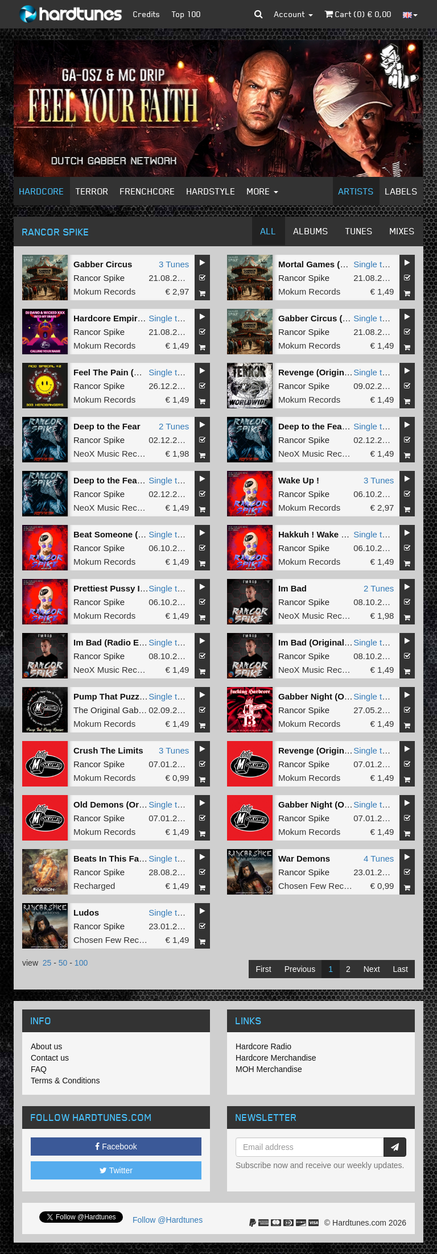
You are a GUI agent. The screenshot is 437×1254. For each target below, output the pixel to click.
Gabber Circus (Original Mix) (336, 318)
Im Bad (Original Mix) (321, 642)
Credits (146, 14)
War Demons (304, 858)
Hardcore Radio (263, 1046)
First (263, 969)
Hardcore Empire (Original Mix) (136, 318)
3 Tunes (174, 264)
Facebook (116, 1146)
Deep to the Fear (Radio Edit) (336, 426)
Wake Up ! (298, 480)
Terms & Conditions (65, 1080)
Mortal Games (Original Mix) (334, 264)
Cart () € (357, 14)
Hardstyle (211, 191)
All (269, 231)
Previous (300, 969)
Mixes (402, 231)
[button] (259, 14)
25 (47, 962)
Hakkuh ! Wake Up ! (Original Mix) (346, 534)
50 (63, 962)
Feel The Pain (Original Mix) (129, 372)
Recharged (94, 886)
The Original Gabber (112, 710)
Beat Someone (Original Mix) (131, 534)
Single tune (374, 264)
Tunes (359, 231)
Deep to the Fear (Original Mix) (135, 480)
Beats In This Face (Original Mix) (139, 858)
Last (400, 969)
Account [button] (293, 14)
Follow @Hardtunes (168, 1219)
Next (372, 969)
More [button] (262, 191)
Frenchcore (147, 191)
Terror (92, 191)
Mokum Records (104, 291)
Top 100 (186, 14)
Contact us (50, 1057)
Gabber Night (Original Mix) (333, 696)
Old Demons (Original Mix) (126, 804)
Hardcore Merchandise (276, 1057)
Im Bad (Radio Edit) (112, 642)
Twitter (116, 1170)
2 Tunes (174, 426)
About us (46, 1046)
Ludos (86, 912)
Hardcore (41, 191)
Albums (311, 231)
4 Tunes (379, 858)
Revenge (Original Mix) (324, 372)
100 (81, 962)
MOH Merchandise (269, 1069)
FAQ (39, 1069)
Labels (401, 191)
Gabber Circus (102, 264)
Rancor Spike (99, 278)
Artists (356, 191)
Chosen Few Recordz (319, 886)
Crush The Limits (108, 750)
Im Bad (292, 588)
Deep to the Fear (107, 426)
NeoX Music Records (113, 453)
